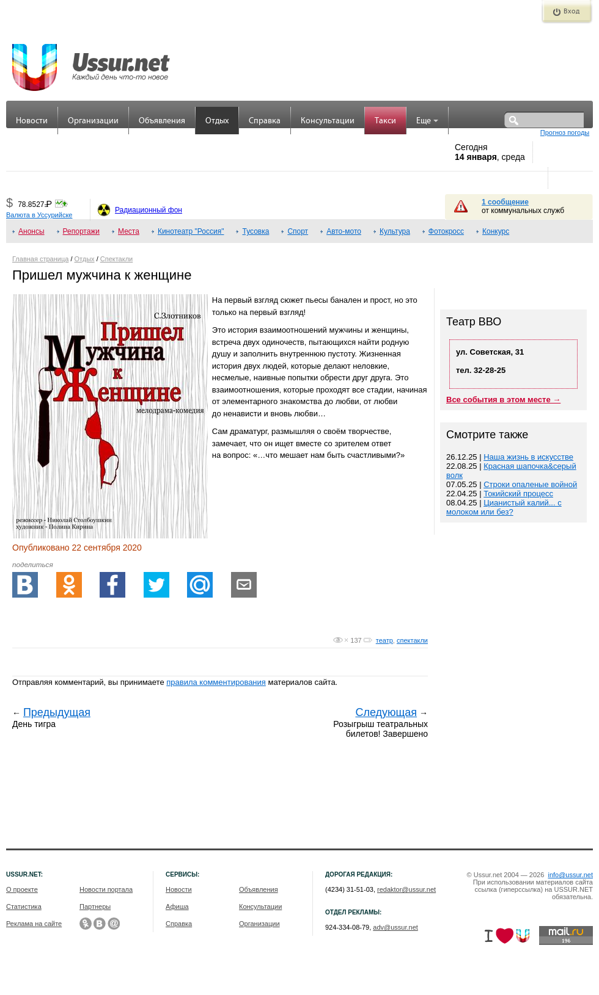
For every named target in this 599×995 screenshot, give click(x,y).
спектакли (412, 640)
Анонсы (31, 231)
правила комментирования (216, 682)
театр (384, 640)
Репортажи (81, 231)
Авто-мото (343, 231)
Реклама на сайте (34, 923)
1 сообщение (505, 202)
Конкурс (495, 231)
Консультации (328, 121)
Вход (571, 11)
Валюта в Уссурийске (39, 215)
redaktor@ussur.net (406, 889)
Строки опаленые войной (530, 484)
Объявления (162, 121)
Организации (93, 121)
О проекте (22, 889)
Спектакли (116, 258)
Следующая (386, 712)
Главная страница (40, 258)
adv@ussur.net (395, 927)
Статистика (24, 906)
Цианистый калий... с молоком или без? (504, 507)
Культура (395, 231)
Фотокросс (446, 231)
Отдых (217, 121)
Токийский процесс (518, 493)
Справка (265, 121)
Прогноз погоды (564, 132)
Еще (427, 121)
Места (128, 231)
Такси (385, 121)
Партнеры (95, 906)
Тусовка (255, 231)
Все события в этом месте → (503, 399)
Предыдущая (56, 712)
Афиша (177, 906)
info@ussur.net (570, 874)
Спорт (297, 231)
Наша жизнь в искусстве (528, 456)
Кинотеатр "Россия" (191, 231)
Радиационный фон (148, 210)
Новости (32, 121)
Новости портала (106, 889)
